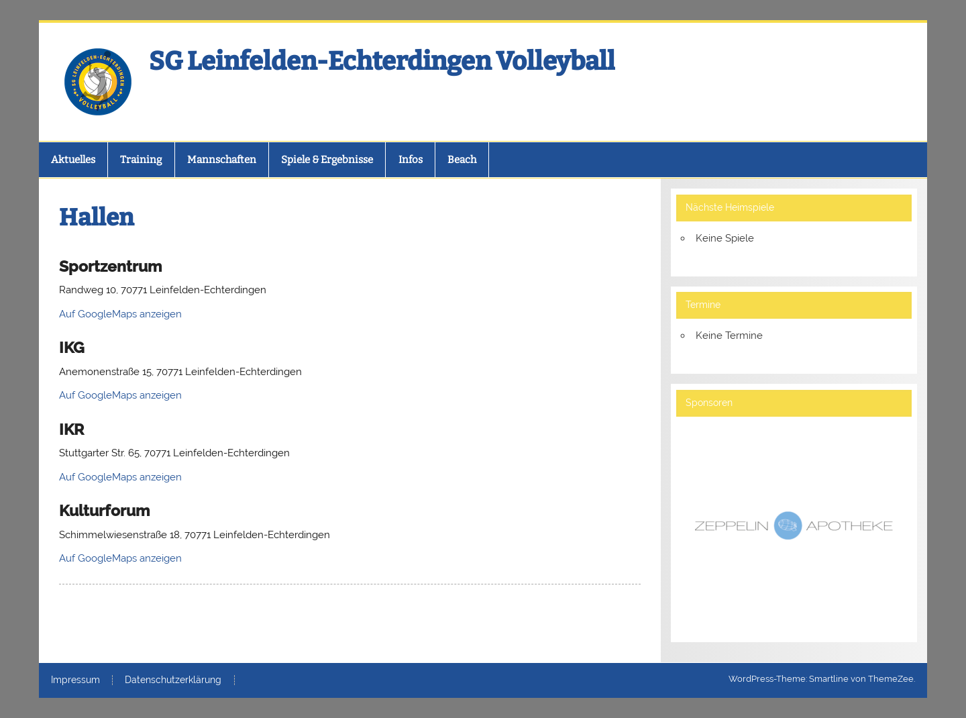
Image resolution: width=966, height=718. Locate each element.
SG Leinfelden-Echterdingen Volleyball (382, 61)
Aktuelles (73, 160)
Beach (461, 160)
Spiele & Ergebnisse (327, 160)
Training (141, 160)
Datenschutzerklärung (173, 680)
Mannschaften (221, 160)
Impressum (75, 680)
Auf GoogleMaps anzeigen (120, 314)
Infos (410, 160)
